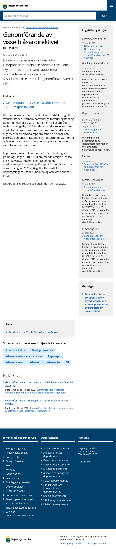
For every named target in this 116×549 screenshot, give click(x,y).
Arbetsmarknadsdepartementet (42, 27)
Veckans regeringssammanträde (19, 513)
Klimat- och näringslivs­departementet (56, 474)
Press (9, 465)
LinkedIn (39, 332)
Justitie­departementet (55, 468)
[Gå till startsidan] (15, 5)
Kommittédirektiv (15, 350)
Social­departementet (55, 495)
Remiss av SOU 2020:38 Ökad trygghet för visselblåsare (96, 167)
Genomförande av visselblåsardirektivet (93, 73)
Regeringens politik (16, 452)
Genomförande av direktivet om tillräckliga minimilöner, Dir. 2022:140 (39, 384)
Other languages (15, 491)
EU (67, 362)
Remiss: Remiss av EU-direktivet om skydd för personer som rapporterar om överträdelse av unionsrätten (96, 303)
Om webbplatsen (15, 486)
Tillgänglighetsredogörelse (21, 507)
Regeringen (54, 356)
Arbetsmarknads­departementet (53, 454)
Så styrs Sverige (15, 461)
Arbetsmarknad (14, 362)
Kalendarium (13, 478)
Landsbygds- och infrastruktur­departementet (53, 488)
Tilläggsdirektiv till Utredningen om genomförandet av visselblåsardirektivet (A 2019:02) (96, 52)
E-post (54, 332)
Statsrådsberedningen (56, 448)
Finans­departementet (55, 460)
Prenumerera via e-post (19, 495)
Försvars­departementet (57, 464)
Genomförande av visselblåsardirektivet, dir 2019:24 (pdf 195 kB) (36, 105)
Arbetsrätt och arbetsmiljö (44, 362)
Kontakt (10, 469)
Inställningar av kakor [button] (95, 543)
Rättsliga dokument (42, 350)
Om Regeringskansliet (18, 482)
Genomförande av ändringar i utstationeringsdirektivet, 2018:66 (37, 402)
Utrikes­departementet (56, 504)
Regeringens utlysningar (19, 499)
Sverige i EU (12, 457)
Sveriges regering (16, 448)
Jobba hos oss (14, 474)
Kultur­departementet (55, 480)
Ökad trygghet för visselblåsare (93, 131)
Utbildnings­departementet (58, 500)
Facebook (14, 332)
